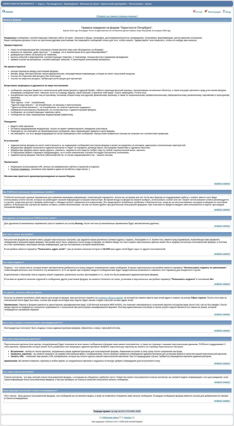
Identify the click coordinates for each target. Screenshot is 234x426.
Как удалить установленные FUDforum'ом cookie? (30, 218)
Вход (226, 12)
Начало (7, 11)
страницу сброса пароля (110, 297)
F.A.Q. (198, 12)
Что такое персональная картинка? (22, 339)
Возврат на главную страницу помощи (117, 16)
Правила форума (12, 20)
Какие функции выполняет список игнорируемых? (30, 390)
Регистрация (212, 12)
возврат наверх (222, 183)
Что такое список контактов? (18, 372)
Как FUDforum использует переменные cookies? (29, 192)
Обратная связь (110, 417)
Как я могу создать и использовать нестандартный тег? (33, 322)
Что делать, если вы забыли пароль (22, 292)
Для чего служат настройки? (18, 234)
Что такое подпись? (13, 262)
